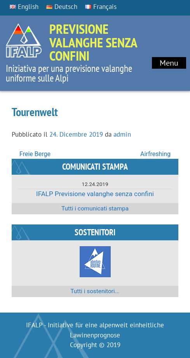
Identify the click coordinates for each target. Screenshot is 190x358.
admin (122, 134)
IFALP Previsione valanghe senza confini (95, 194)
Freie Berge (35, 154)
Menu (169, 63)
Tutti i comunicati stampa (95, 208)
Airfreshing (155, 154)
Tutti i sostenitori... (94, 291)
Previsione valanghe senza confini (93, 42)
